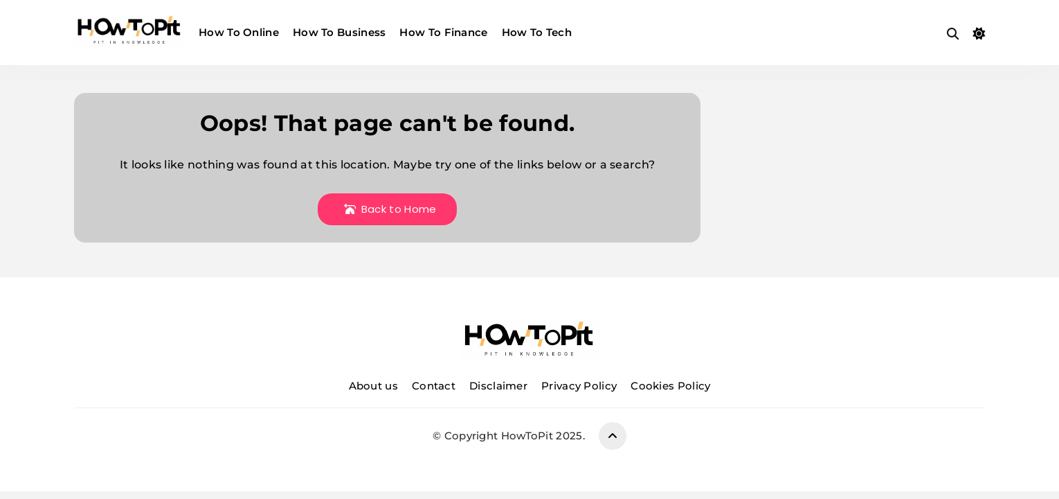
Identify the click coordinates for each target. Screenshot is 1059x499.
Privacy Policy (579, 385)
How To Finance (443, 32)
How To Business (339, 32)
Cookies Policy (670, 385)
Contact (433, 385)
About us (373, 385)
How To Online (239, 32)
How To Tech (537, 32)
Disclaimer (498, 385)
